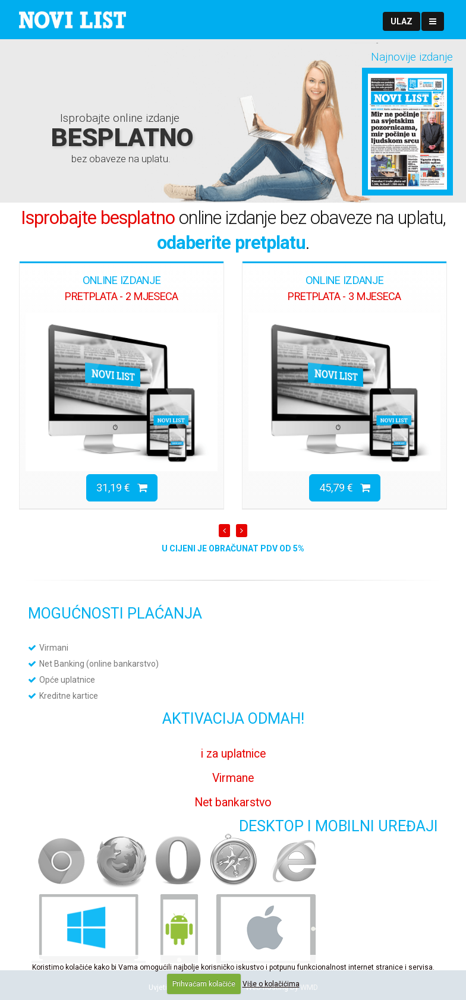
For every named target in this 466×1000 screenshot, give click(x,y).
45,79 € (344, 487)
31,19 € (121, 487)
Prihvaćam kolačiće (203, 984)
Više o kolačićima (271, 984)
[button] (401, 21)
